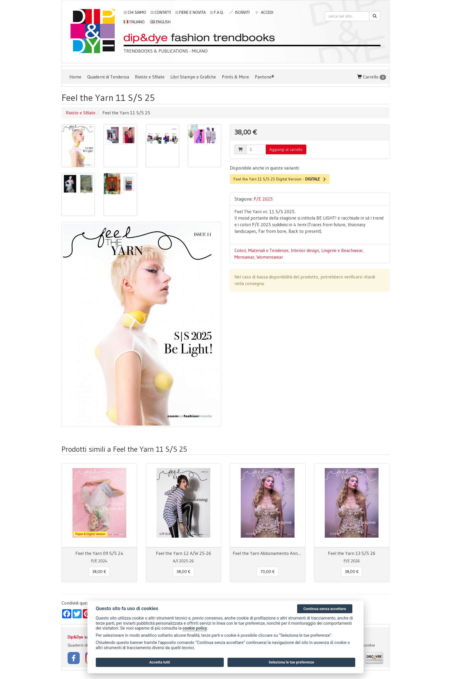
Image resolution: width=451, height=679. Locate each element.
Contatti (160, 12)
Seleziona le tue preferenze (291, 662)
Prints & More (235, 77)
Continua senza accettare (324, 609)
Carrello (371, 77)
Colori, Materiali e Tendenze (261, 250)
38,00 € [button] (99, 571)
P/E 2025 (263, 199)
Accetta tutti (159, 662)
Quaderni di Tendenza (108, 77)
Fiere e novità (190, 12)
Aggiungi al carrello (286, 149)
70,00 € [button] (267, 571)
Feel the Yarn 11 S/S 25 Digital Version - (280, 179)
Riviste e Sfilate (150, 77)
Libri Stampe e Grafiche (193, 77)
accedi (264, 12)
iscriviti (239, 12)
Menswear (244, 257)
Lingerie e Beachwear (342, 250)
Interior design (305, 250)
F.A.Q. (217, 12)
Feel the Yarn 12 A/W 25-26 (183, 553)
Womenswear (270, 257)
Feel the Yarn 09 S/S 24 (99, 553)
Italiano (134, 21)
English (160, 21)
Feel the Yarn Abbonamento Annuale (268, 553)
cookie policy (195, 628)
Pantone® (264, 77)
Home (75, 77)
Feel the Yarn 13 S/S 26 (351, 553)
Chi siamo (135, 12)
